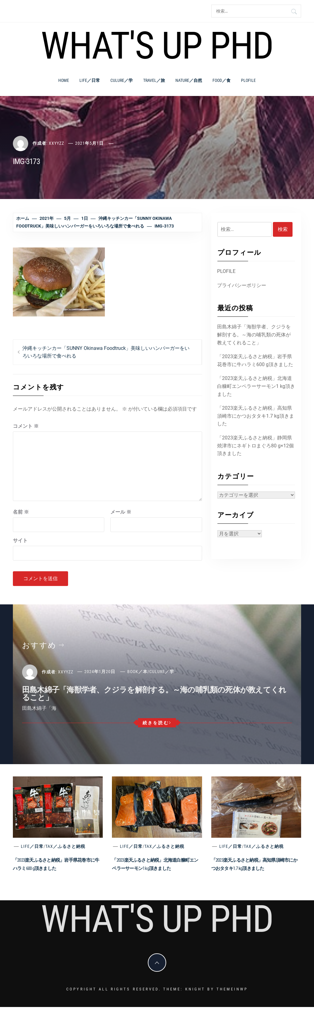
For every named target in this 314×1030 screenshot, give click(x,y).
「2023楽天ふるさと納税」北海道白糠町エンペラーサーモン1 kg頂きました (256, 386)
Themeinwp (232, 989)
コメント (26, 426)
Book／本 (137, 671)
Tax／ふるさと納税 (65, 846)
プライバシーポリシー (241, 285)
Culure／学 (121, 80)
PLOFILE (248, 80)
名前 (21, 512)
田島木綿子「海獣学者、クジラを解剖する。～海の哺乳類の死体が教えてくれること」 (254, 334)
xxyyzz (56, 143)
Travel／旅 (154, 80)
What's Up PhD (157, 46)
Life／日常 (89, 80)
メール (120, 512)
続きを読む (157, 722)
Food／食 (222, 80)
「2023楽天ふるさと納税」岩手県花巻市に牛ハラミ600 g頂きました (255, 360)
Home (63, 80)
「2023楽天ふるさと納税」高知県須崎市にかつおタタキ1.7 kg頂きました (255, 416)
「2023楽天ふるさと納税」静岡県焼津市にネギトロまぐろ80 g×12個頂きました (255, 445)
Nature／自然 (188, 80)
